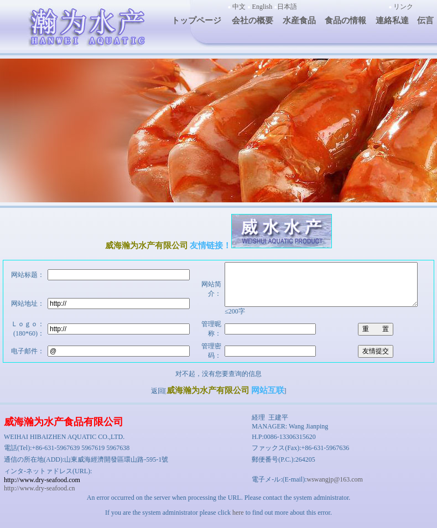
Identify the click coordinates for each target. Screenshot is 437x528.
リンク (403, 7)
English (262, 7)
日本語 (287, 7)
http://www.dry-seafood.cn (39, 496)
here (238, 521)
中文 (239, 7)
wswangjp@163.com (334, 488)
